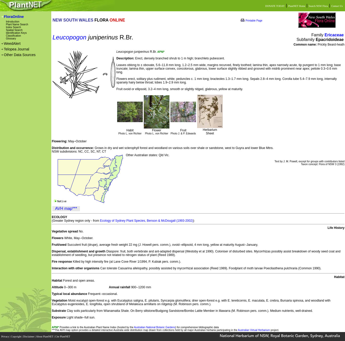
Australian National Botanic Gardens (154, 327)
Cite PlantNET (63, 336)
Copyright (16, 336)
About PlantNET (45, 336)
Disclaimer (29, 336)
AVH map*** (66, 208)
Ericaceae (334, 35)
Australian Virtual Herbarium (254, 330)
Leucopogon (69, 37)
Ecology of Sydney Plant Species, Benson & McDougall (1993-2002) (146, 220)
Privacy (5, 336)
